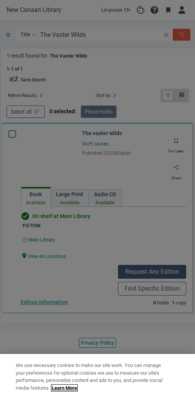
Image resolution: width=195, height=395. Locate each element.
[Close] (182, 375)
